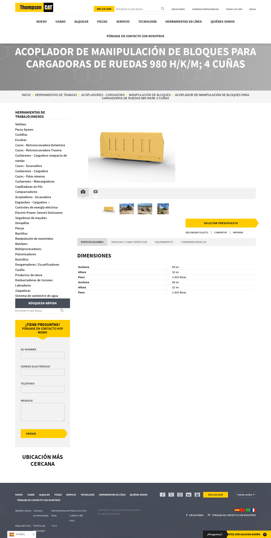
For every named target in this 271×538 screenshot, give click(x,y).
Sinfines (21, 124)
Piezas (102, 21)
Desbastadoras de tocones (34, 276)
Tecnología (147, 21)
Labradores (23, 281)
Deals (252, 9)
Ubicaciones (178, 9)
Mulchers (21, 241)
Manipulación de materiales (34, 236)
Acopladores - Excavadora (33, 195)
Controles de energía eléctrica (36, 205)
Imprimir (238, 232)
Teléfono (27, 379)
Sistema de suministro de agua (36, 291)
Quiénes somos (223, 21)
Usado (60, 21)
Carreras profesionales (205, 9)
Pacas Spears (24, 129)
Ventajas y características (129, 242)
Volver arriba (244, 490)
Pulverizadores (25, 251)
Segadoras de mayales (31, 215)
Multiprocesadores (28, 246)
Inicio (26, 95)
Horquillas (22, 220)
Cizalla (19, 266)
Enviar (31, 429)
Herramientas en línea (183, 21)
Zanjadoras (23, 286)
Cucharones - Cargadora (32, 170)
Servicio (123, 21)
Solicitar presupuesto (221, 223)
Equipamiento (164, 242)
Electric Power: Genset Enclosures (39, 210)
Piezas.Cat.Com (234, 9)
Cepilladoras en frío (29, 185)
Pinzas (19, 225)
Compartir (220, 232)
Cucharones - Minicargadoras (35, 180)
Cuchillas (21, 134)
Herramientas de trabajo (56, 95)
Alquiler (81, 21)
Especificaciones (92, 242)
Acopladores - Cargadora (103, 95)
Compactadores (26, 190)
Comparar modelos (193, 242)
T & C (54, 521)
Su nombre (28, 345)
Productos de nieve (29, 271)
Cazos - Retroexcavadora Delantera (40, 144)
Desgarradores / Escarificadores (37, 261)
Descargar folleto (197, 232)
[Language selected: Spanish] (21, 534)
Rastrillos (21, 256)
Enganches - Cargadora (31, 200)
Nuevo (41, 21)
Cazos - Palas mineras (30, 175)
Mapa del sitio (23, 521)
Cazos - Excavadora (28, 165)
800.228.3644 (104, 9)
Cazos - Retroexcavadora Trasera (38, 150)
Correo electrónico (35, 362)
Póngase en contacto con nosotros (135, 36)
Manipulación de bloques (150, 95)
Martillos (21, 230)
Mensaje (27, 396)
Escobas (21, 139)
